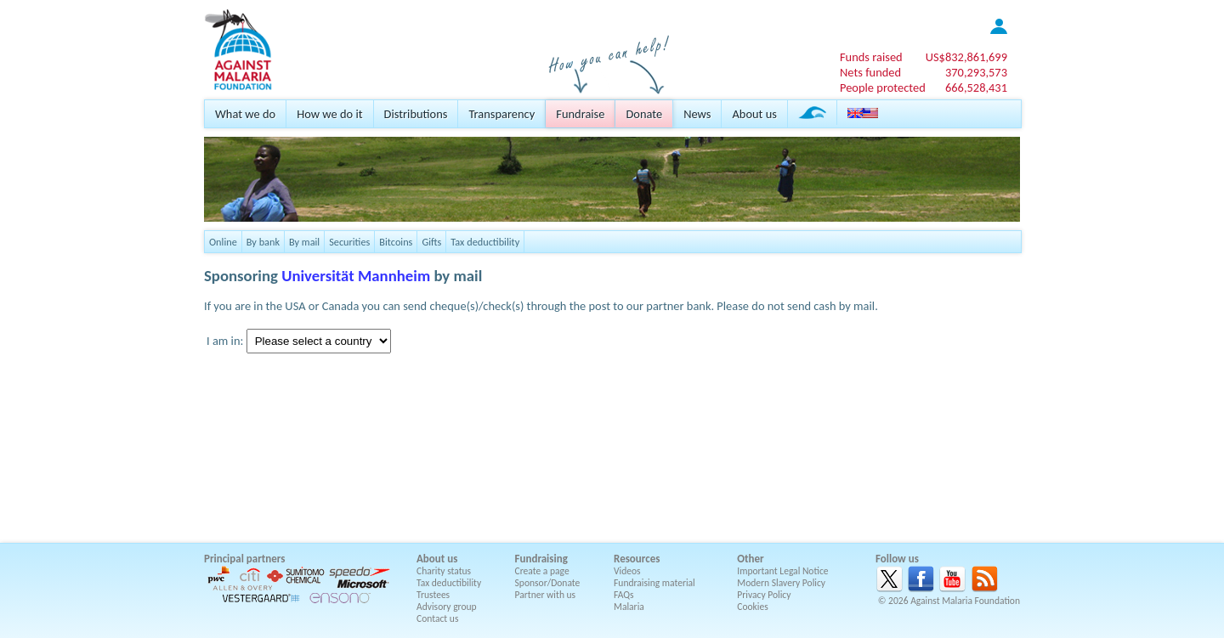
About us (754, 113)
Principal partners (244, 558)
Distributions (416, 113)
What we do (245, 113)
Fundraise (580, 113)
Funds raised (871, 57)
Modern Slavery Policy (781, 583)
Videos (627, 571)
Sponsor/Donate (548, 583)
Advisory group (446, 607)
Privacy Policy (763, 595)
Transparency (501, 113)
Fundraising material (654, 583)
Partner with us (545, 595)
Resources (637, 558)
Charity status (443, 571)
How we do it (329, 113)
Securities (349, 241)
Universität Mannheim (355, 275)
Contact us (437, 618)
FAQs (624, 595)
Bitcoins (395, 241)
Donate (644, 113)
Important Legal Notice (782, 571)
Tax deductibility (484, 241)
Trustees (433, 595)
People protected (883, 87)
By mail (304, 241)
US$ (966, 57)
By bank (263, 241)
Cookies (752, 607)
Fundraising (541, 558)
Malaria (629, 607)
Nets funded (870, 72)
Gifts (431, 241)
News (697, 113)
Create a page (542, 571)
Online (223, 241)
